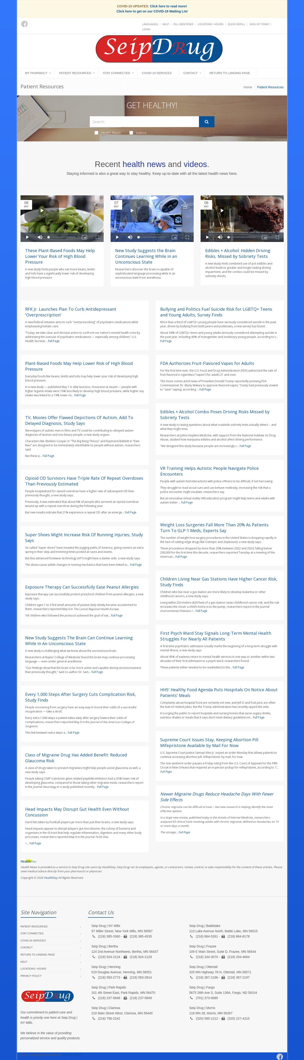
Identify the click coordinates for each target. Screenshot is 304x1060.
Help (165, 24)
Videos (138, 132)
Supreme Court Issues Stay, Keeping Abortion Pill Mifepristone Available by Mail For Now (209, 742)
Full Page (54, 341)
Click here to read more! (168, 6)
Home (248, 87)
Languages (150, 24)
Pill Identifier (183, 24)
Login (146, 29)
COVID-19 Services (157, 73)
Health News (108, 132)
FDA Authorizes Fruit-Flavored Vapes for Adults (207, 363)
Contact (191, 73)
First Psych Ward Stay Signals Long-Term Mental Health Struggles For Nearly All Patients (215, 636)
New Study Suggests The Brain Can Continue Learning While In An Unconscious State (79, 640)
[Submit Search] (206, 121)
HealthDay (50, 878)
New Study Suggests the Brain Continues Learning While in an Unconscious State (146, 256)
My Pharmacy (36, 73)
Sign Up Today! (260, 24)
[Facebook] (24, 24)
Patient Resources (75, 73)
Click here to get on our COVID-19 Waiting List (152, 11)
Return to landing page (229, 73)
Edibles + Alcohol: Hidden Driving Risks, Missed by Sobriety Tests (237, 253)
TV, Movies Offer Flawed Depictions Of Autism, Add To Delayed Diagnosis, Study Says (79, 420)
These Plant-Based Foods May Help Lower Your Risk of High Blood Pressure (60, 256)
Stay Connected (116, 73)
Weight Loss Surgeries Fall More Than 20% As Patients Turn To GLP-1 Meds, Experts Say (214, 527)
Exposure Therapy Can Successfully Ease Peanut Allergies (82, 587)
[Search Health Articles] (144, 121)
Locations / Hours (210, 24)
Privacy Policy (31, 975)
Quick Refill (236, 24)
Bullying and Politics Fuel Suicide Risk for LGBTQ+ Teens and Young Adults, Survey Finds (216, 312)
